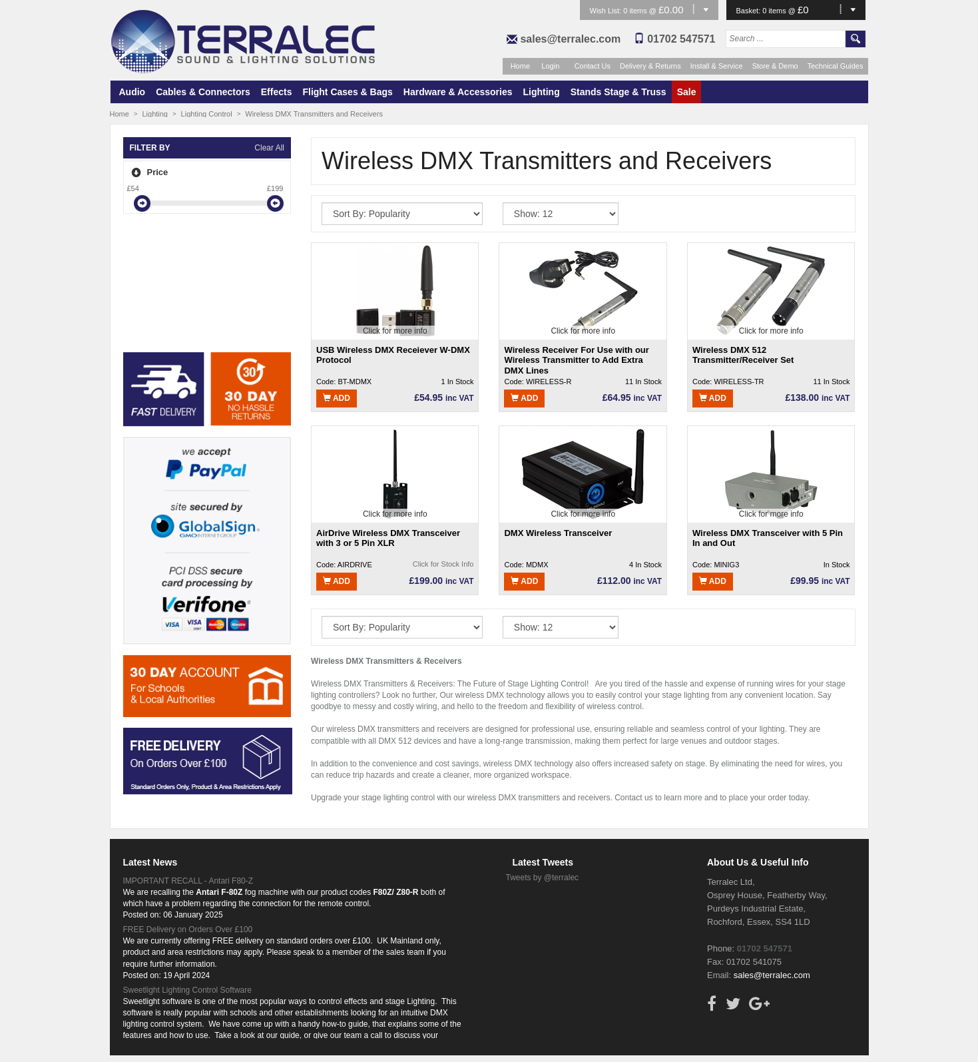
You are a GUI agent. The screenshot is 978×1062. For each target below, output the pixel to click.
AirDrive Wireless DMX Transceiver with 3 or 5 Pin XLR (388, 538)
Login (550, 66)
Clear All (269, 147)
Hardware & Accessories (458, 92)
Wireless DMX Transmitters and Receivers (314, 114)
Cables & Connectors (203, 92)
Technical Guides (835, 66)
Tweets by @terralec (542, 877)
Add (336, 398)
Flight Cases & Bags (347, 92)
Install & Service (716, 66)
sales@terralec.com (570, 39)
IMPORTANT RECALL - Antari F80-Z (188, 881)
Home (520, 66)
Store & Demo (775, 66)
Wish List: (607, 11)
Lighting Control (206, 114)
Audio (132, 92)
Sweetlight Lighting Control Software (187, 990)
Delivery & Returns (650, 66)
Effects (276, 92)
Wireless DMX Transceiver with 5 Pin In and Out (767, 538)
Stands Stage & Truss (618, 92)
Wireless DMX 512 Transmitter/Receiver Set (743, 355)
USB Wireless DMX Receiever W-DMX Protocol (393, 355)
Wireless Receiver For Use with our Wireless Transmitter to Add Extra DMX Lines (576, 360)
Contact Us (593, 66)
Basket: (749, 11)
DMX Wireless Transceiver (558, 533)
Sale (686, 92)
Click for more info (395, 331)
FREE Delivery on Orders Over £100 (188, 929)
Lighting (541, 92)
